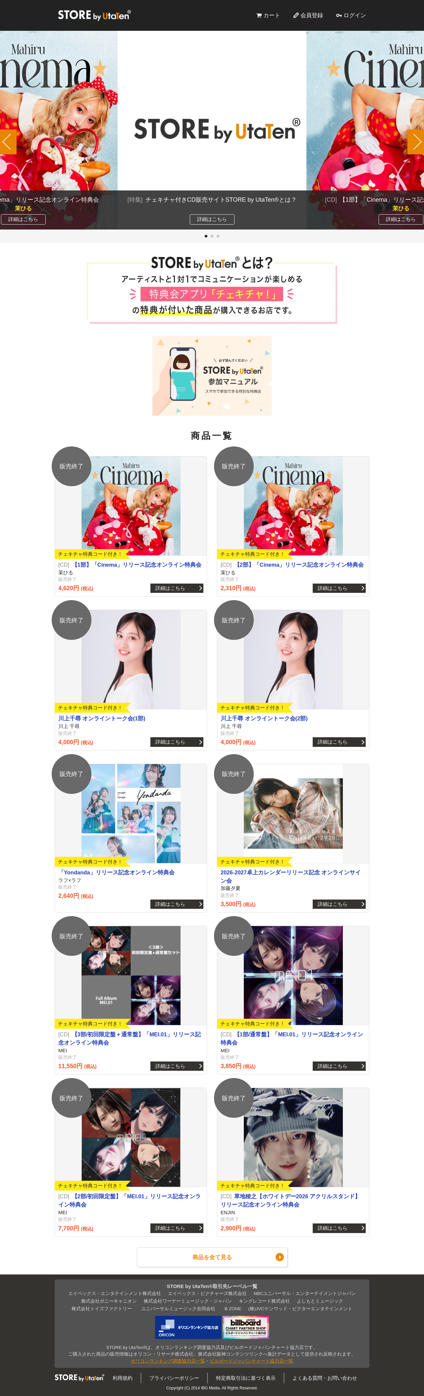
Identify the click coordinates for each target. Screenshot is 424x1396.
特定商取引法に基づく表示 (246, 1378)
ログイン (355, 15)
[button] (206, 236)
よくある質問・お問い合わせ (324, 1378)
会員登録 (311, 15)
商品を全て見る (212, 1257)
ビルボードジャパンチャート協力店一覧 (251, 1361)
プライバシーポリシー (174, 1378)
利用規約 (122, 1378)
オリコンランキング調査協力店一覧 (168, 1361)
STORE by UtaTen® (94, 15)
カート (271, 15)
